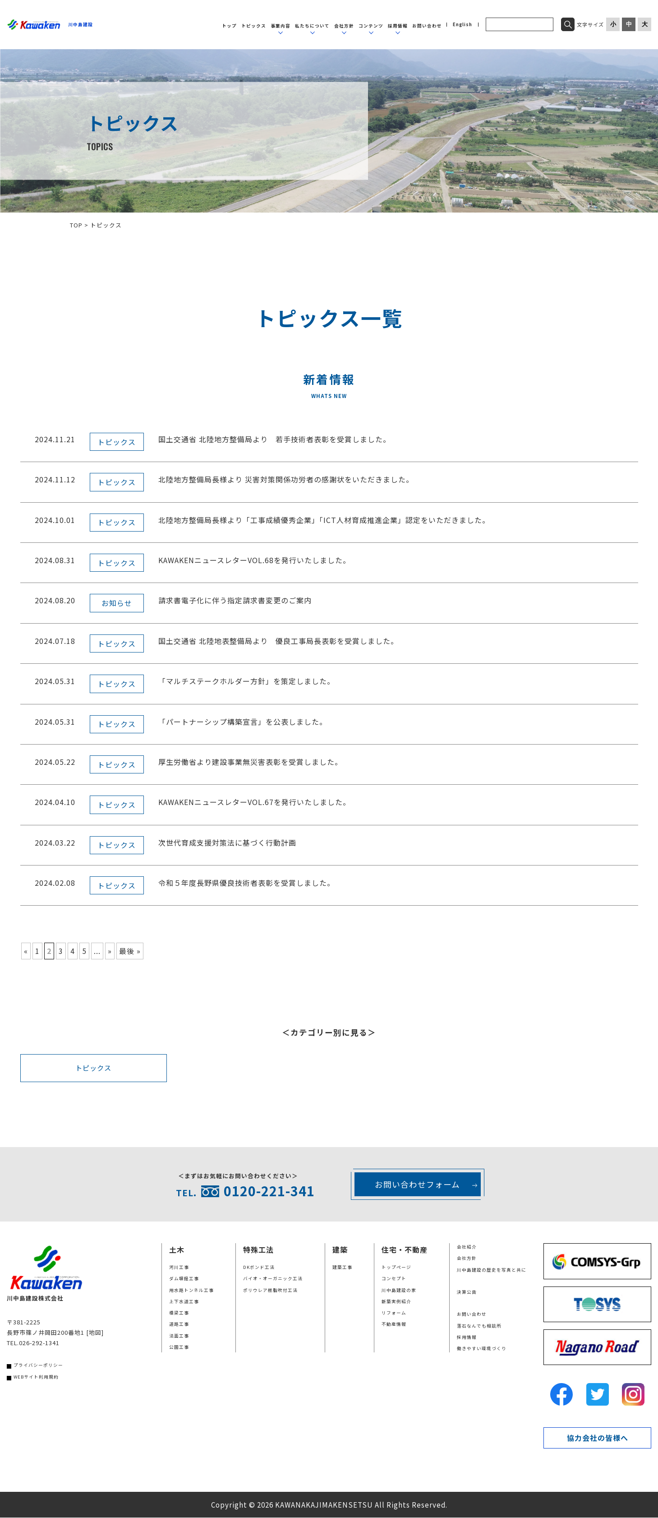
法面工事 (179, 1336)
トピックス (253, 26)
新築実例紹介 (396, 1302)
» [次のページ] (110, 950)
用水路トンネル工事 (191, 1290)
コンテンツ (371, 26)
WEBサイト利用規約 (36, 1377)
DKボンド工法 (259, 1267)
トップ (229, 26)
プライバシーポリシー (38, 1366)
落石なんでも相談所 (479, 1326)
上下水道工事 (184, 1302)
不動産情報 (394, 1325)
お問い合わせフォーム (417, 1184)
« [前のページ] (26, 950)
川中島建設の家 (399, 1290)
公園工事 (179, 1347)
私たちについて (312, 26)
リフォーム (394, 1313)
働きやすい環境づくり (481, 1349)
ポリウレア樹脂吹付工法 (270, 1290)
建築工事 (342, 1267)
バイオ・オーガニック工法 (273, 1279)
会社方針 (344, 26)
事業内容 (280, 26)
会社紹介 (467, 1247)
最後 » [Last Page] (130, 950)
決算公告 (467, 1292)
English (462, 25)
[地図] (95, 1332)
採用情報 (398, 26)
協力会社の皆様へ (597, 1438)
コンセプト (394, 1279)
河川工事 (179, 1267)
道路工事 (179, 1325)
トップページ (396, 1267)
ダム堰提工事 (184, 1279)
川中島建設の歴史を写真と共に (491, 1270)
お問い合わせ (427, 26)
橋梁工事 (179, 1313)
